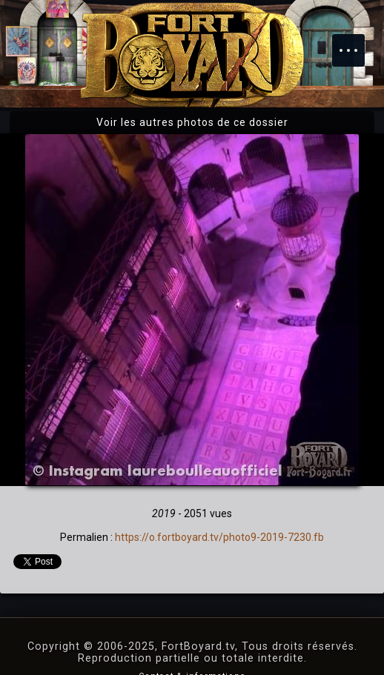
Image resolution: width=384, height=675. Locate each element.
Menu (356, 43)
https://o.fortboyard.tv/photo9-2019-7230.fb (219, 537)
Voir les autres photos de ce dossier (192, 122)
